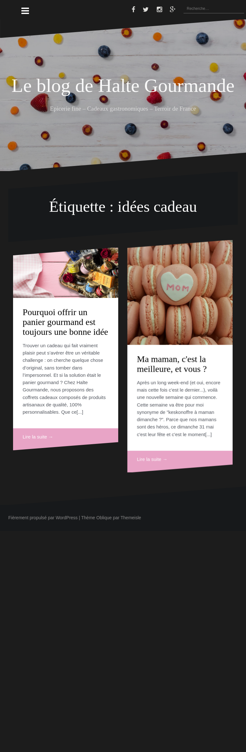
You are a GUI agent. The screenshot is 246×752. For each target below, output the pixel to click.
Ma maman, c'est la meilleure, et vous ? (149, 403)
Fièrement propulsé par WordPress (43, 517)
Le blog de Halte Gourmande (123, 85)
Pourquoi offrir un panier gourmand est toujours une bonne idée (65, 322)
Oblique (104, 517)
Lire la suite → (38, 436)
